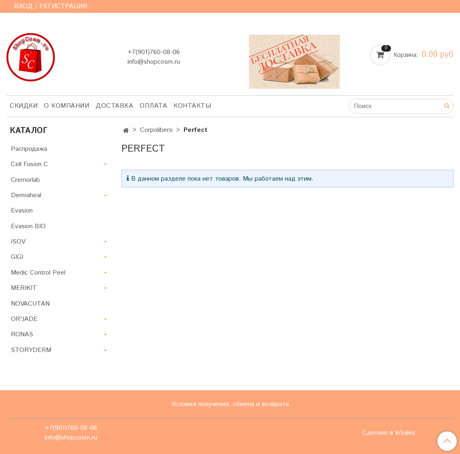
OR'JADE (24, 319)
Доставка (114, 105)
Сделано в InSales (388, 433)
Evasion (22, 210)
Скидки (24, 105)
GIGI (17, 257)
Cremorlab (25, 180)
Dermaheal (26, 195)
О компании (66, 105)
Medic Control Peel (38, 272)
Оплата (153, 105)
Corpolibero (156, 130)
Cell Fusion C (29, 164)
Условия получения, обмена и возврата (230, 404)
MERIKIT (24, 288)
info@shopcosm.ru (154, 62)
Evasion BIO (28, 226)
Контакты (192, 105)
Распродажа (29, 149)
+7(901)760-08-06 (154, 52)
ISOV (18, 241)
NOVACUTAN (30, 303)
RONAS (22, 334)
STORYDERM (31, 350)
